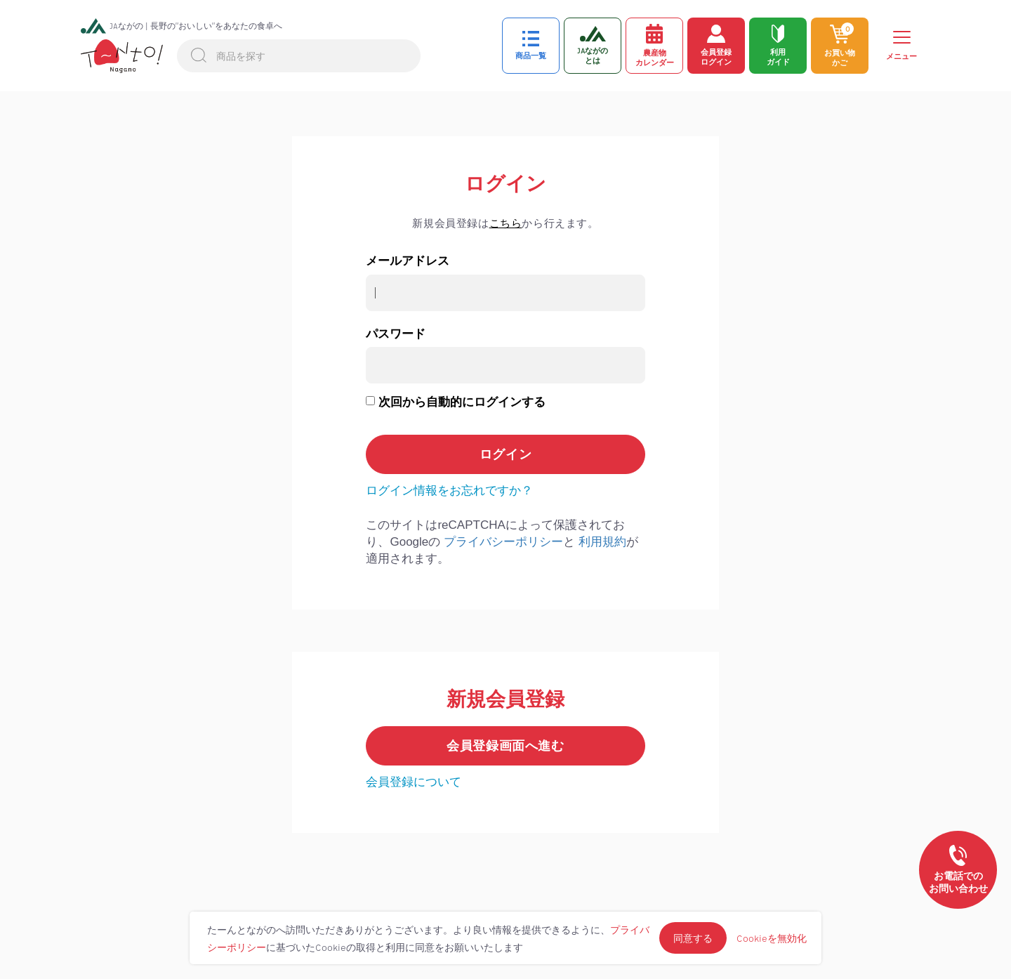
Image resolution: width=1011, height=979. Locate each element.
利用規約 (602, 541)
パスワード (395, 334)
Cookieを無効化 (771, 938)
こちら (505, 223)
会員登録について (413, 782)
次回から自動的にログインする (462, 402)
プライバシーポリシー (503, 541)
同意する (693, 938)
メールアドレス (407, 261)
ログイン (505, 184)
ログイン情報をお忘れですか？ (449, 490)
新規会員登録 (505, 699)
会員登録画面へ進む (505, 746)
